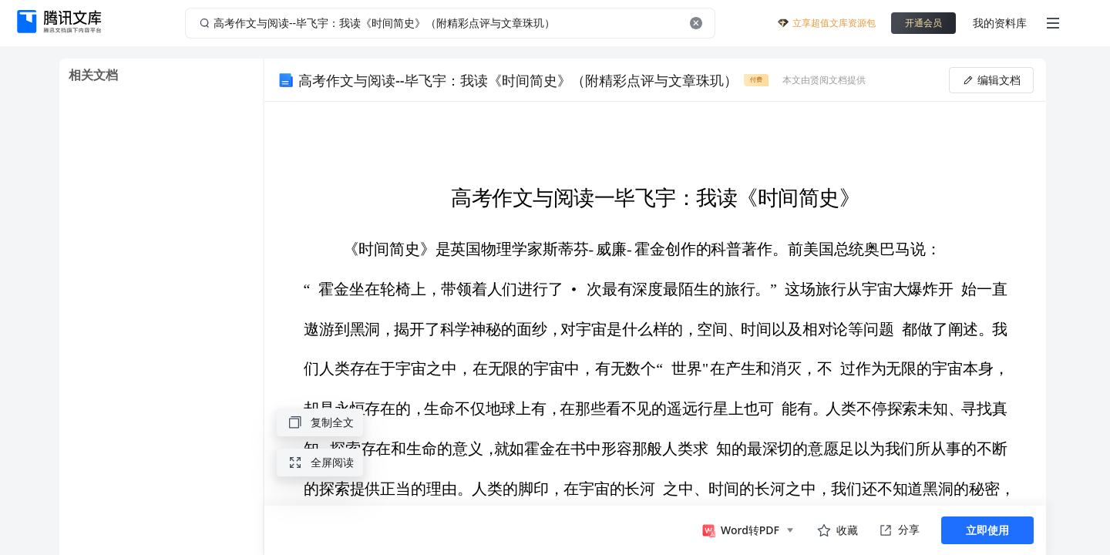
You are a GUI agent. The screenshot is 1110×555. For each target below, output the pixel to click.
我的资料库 (1000, 22)
